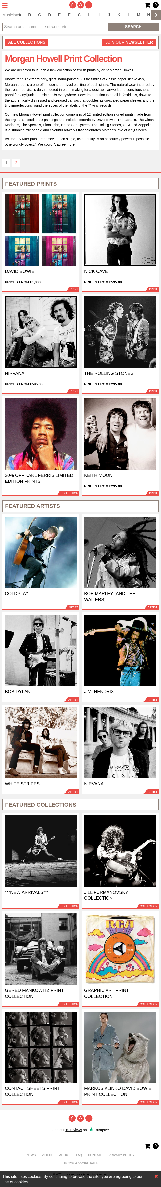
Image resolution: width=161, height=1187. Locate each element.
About (64, 1155)
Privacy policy (121, 1155)
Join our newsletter (129, 42)
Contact (95, 1155)
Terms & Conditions (80, 1163)
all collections (26, 42)
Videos (47, 1155)
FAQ (79, 1155)
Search (133, 27)
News (31, 1155)
